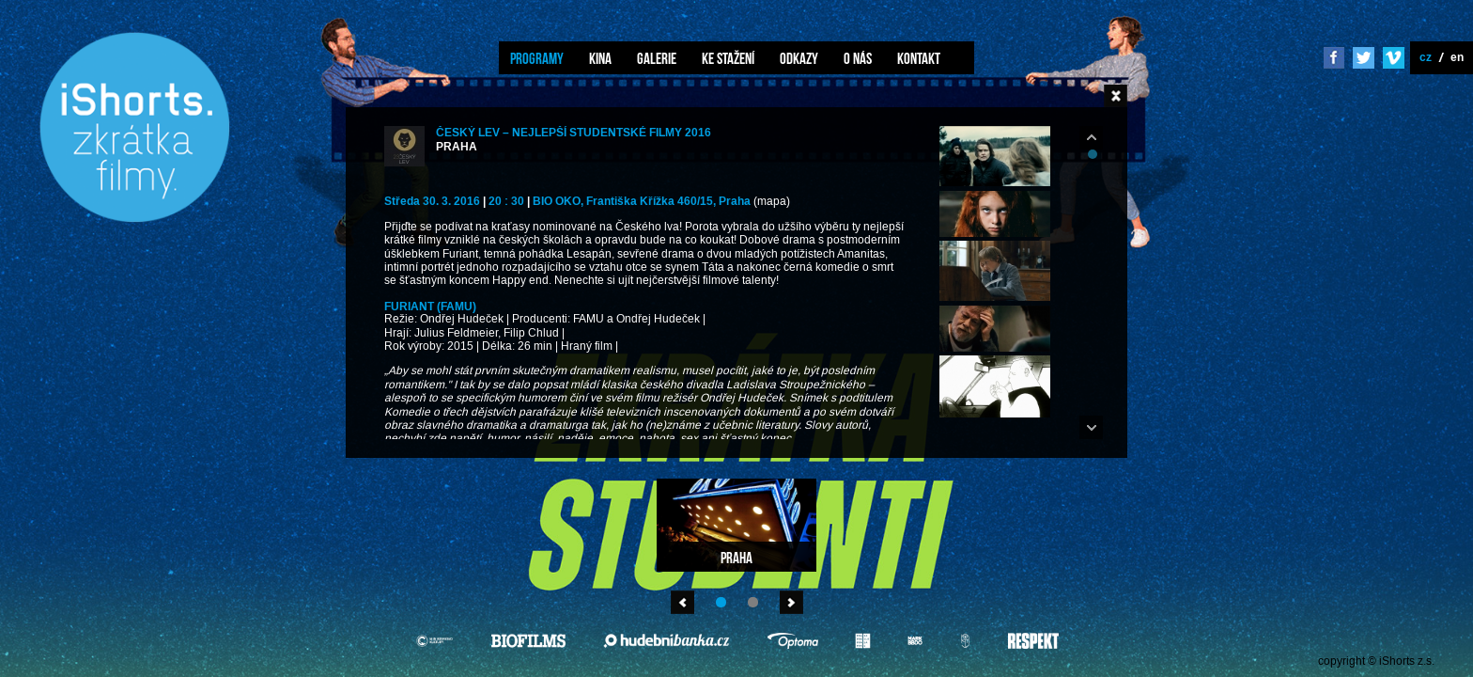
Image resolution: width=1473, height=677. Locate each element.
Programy (537, 58)
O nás (858, 58)
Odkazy (799, 58)
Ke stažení (728, 58)
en (1457, 57)
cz (1425, 57)
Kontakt (918, 58)
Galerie (656, 58)
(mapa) (771, 202)
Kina (600, 58)
